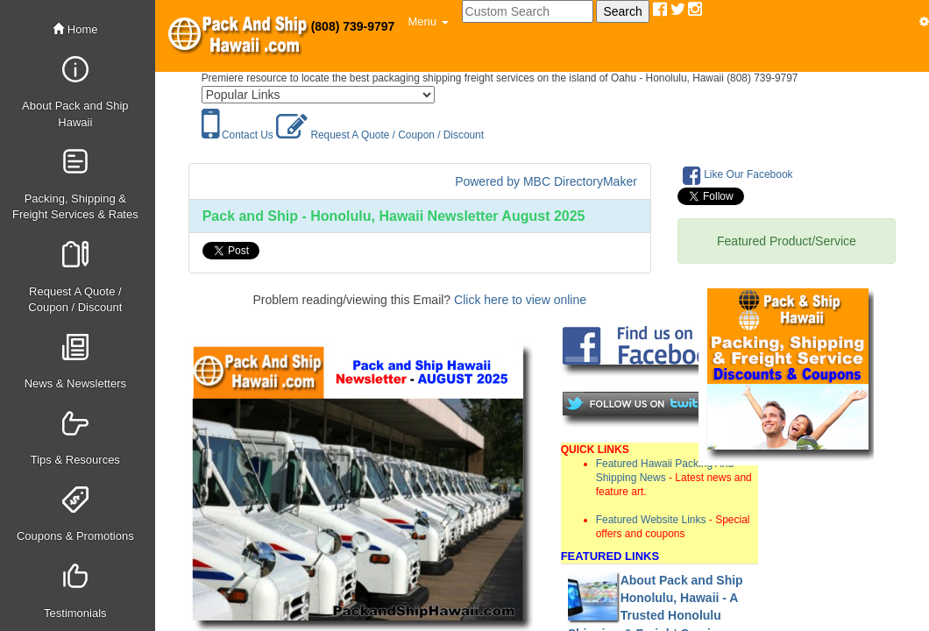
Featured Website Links (651, 520)
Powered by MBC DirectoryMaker (546, 181)
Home (75, 29)
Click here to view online (520, 300)
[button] (427, 22)
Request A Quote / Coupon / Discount (380, 135)
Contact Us (237, 135)
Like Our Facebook (738, 175)
